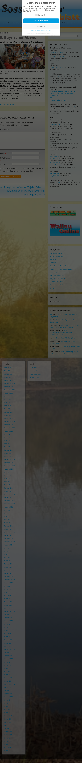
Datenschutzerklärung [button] (42, 33)
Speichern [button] (41, 26)
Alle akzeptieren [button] (41, 20)
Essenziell (40, 15)
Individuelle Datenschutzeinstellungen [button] (41, 30)
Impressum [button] (52, 33)
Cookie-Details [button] (31, 33)
